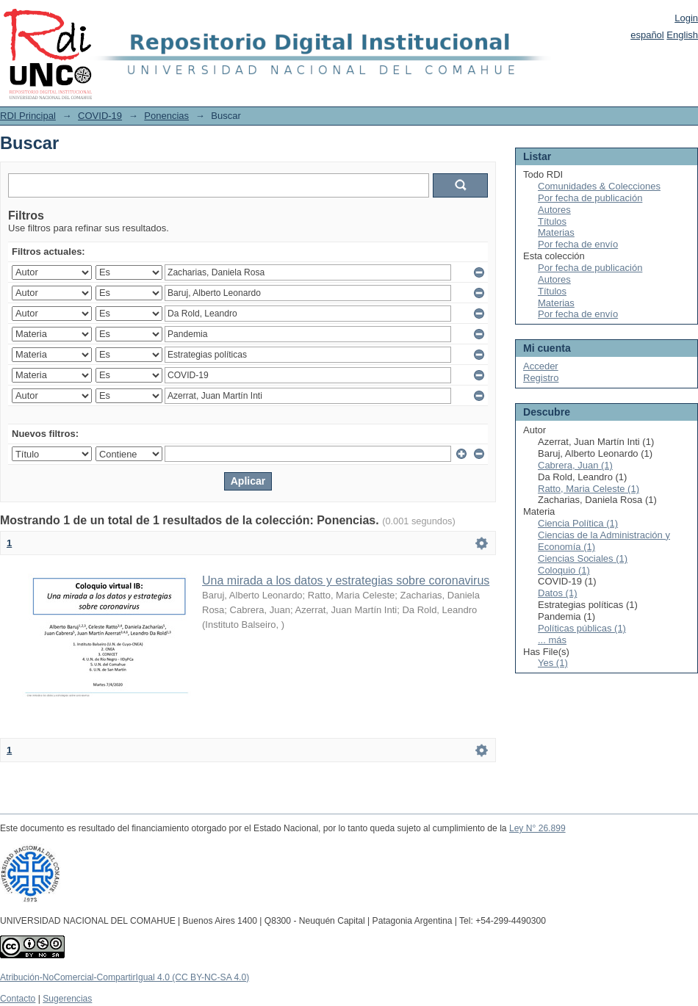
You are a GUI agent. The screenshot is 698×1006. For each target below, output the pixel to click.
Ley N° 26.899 (537, 828)
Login (686, 17)
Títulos (552, 221)
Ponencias (166, 115)
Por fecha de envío (578, 244)
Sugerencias (67, 999)
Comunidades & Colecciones (599, 186)
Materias (556, 232)
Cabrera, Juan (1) (575, 465)
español (647, 34)
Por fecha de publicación (590, 197)
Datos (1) (557, 592)
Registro (540, 377)
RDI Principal (28, 115)
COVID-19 (100, 115)
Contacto (17, 999)
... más (552, 639)
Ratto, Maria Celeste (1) (588, 488)
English (682, 34)
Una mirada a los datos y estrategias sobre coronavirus (345, 580)
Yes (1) (553, 662)
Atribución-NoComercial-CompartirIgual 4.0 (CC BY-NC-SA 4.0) (124, 977)
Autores (554, 209)
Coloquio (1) (564, 570)
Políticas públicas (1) (582, 628)
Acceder (540, 366)
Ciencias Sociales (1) (582, 558)
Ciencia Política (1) (578, 523)
